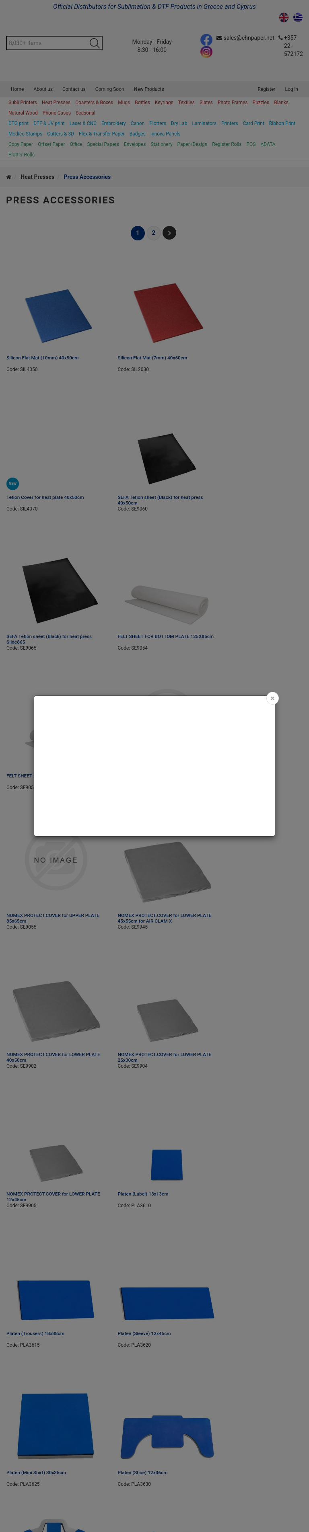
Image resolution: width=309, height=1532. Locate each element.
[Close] (272, 698)
